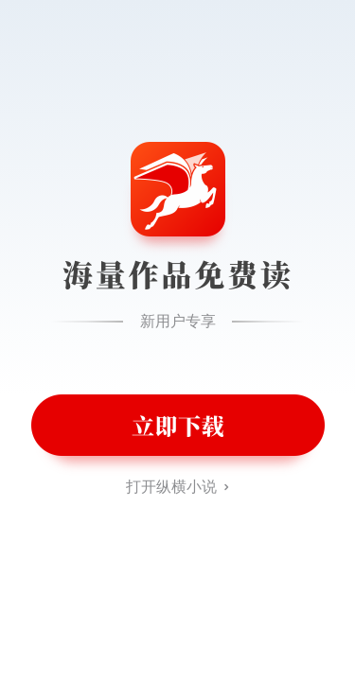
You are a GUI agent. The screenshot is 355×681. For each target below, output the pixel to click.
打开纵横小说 (171, 487)
